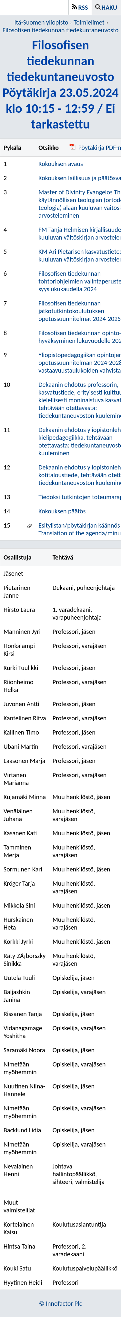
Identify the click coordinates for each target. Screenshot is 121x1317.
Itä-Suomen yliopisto (41, 22)
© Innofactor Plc (60, 1303)
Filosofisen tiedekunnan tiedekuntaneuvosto (60, 30)
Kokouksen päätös (62, 511)
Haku (109, 7)
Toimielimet (89, 22)
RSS (83, 7)
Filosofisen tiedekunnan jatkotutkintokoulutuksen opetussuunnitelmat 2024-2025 (79, 311)
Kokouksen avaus (60, 164)
